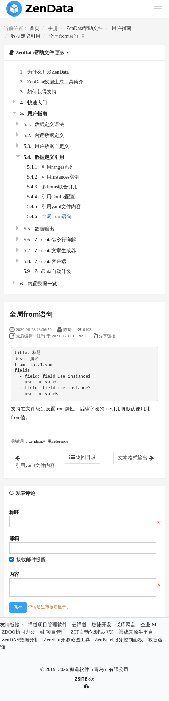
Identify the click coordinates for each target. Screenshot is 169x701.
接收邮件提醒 (27, 559)
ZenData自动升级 (53, 271)
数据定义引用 (25, 36)
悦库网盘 (126, 624)
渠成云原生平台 (136, 632)
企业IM (148, 624)
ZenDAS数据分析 (20, 640)
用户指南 (121, 28)
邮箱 (14, 538)
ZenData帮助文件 (84, 28)
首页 (34, 28)
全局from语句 (63, 36)
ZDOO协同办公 (18, 632)
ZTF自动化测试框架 (92, 632)
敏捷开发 (101, 624)
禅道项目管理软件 (47, 624)
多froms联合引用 (60, 187)
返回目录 (82, 457)
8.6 (85, 679)
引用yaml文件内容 (61, 206)
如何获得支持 (42, 91)
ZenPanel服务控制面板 (119, 640)
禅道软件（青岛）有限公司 (99, 669)
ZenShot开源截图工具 (67, 640)
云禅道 (79, 624)
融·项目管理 (53, 632)
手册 (53, 28)
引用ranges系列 (58, 167)
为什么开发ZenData (48, 72)
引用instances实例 (60, 177)
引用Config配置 (58, 196)
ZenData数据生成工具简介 (55, 82)
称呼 (14, 512)
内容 (14, 574)
